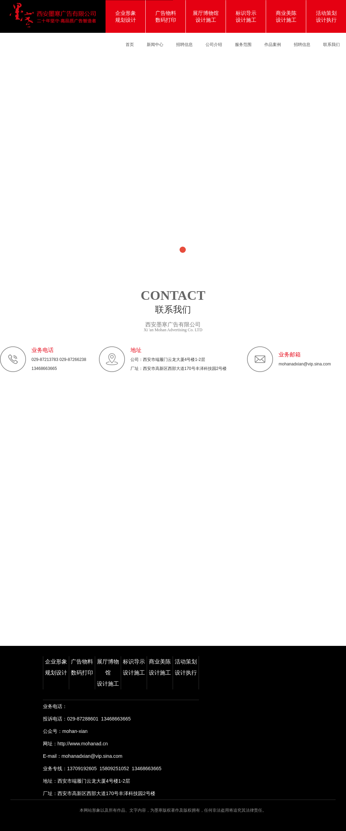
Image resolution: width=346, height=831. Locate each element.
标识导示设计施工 (134, 667)
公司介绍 (214, 44)
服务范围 (243, 44)
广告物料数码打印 (82, 667)
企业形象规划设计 (56, 667)
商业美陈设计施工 (160, 667)
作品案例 (272, 44)
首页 (130, 44)
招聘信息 (184, 44)
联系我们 (331, 44)
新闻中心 (155, 44)
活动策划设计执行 (186, 667)
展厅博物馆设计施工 (108, 673)
